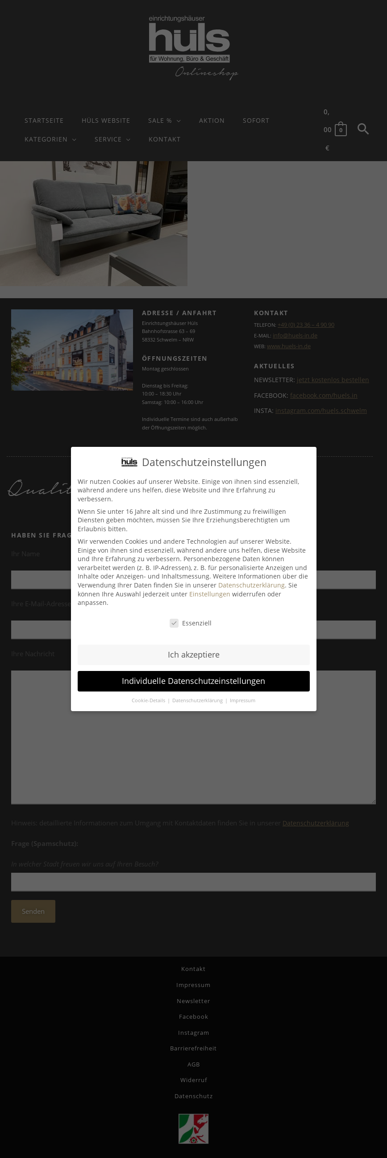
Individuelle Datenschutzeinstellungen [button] (193, 680)
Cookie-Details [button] (149, 700)
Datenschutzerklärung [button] (198, 700)
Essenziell (191, 623)
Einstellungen (209, 594)
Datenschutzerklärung (251, 585)
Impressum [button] (242, 700)
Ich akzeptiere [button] (194, 654)
